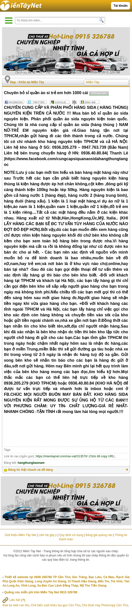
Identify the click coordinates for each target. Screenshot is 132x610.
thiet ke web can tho (15, 605)
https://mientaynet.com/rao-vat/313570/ (62, 456)
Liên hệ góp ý (48, 535)
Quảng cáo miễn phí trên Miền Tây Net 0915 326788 (40, 592)
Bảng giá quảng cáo (99, 535)
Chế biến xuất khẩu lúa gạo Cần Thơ (55, 605)
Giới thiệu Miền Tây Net (20, 535)
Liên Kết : (14, 600)
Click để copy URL (102, 456)
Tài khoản (121, 5)
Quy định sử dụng (71, 535)
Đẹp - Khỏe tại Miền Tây (27, 82)
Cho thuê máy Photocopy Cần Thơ (105, 605)
